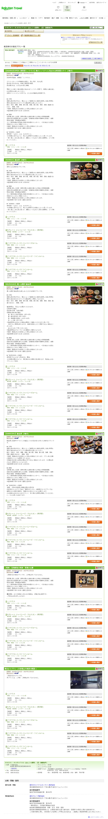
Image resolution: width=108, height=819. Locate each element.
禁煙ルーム (33, 62)
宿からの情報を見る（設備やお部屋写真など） (77, 37)
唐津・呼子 (27, 23)
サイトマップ (72, 2)
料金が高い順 (37, 65)
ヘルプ (54, 2)
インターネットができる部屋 (48, 62)
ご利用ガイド (62, 2)
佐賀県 (20, 23)
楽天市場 (91, 2)
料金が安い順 (28, 65)
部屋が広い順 (46, 65)
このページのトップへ (97, 817)
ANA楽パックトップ (10, 23)
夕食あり (24, 62)
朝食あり (16, 62)
